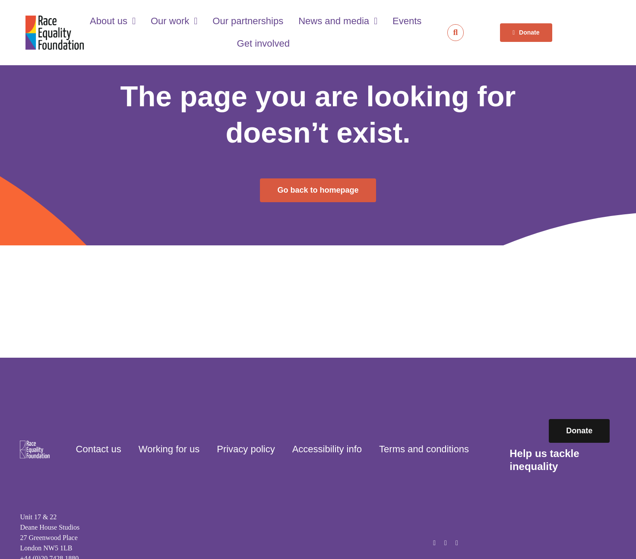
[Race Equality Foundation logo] (54, 33)
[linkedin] (457, 543)
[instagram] (445, 543)
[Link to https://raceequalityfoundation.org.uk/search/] (455, 32)
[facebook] (434, 543)
